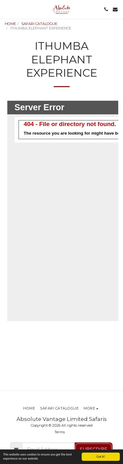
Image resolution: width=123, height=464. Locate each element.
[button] (7, 9)
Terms (59, 432)
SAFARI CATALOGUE (39, 24)
